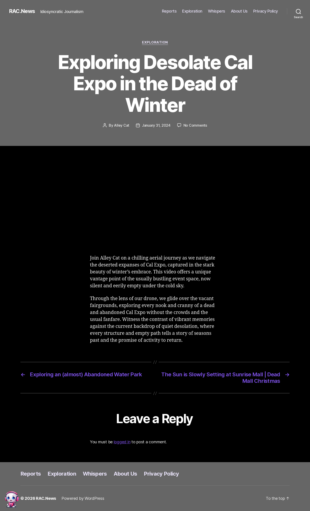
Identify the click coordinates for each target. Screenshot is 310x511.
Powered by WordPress (82, 498)
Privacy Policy (265, 11)
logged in (122, 442)
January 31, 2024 (156, 125)
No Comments (195, 125)
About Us (239, 11)
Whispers (216, 11)
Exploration (192, 11)
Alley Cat (121, 125)
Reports (169, 11)
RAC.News (22, 11)
